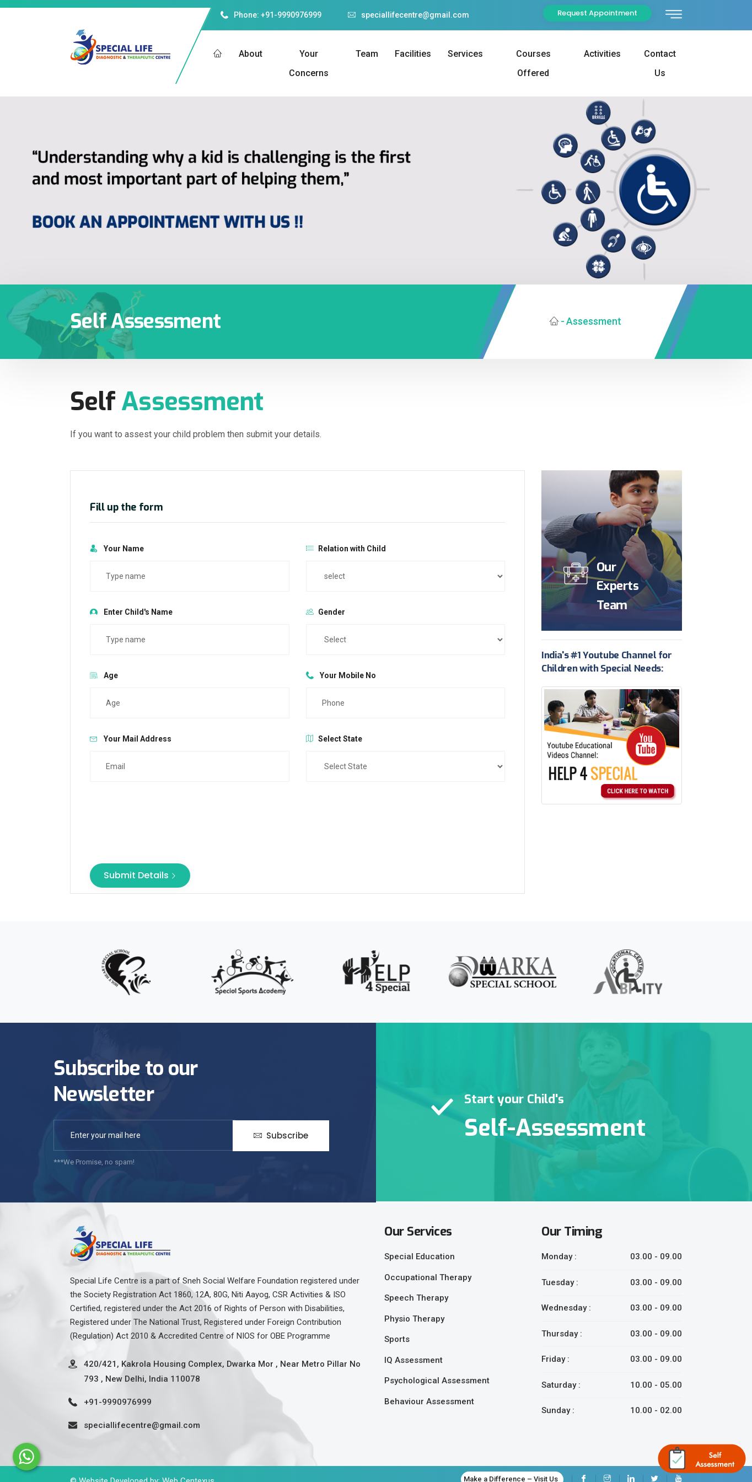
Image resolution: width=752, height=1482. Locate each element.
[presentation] (173, 817)
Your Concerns (309, 63)
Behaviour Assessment (429, 1401)
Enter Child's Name (131, 612)
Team (367, 54)
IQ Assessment (413, 1360)
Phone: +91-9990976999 (271, 14)
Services (465, 54)
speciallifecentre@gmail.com (408, 14)
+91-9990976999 (118, 1402)
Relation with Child (346, 548)
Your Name (117, 548)
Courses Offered (533, 63)
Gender (325, 612)
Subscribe (281, 1135)
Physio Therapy (414, 1319)
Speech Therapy (416, 1298)
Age (104, 675)
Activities (602, 54)
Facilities (413, 54)
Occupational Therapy (427, 1277)
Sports (397, 1339)
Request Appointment (597, 13)
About (250, 54)
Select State (334, 738)
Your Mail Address (130, 738)
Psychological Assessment (437, 1381)
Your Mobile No (341, 675)
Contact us (660, 63)
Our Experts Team (617, 586)
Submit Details (140, 875)
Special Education (419, 1256)
